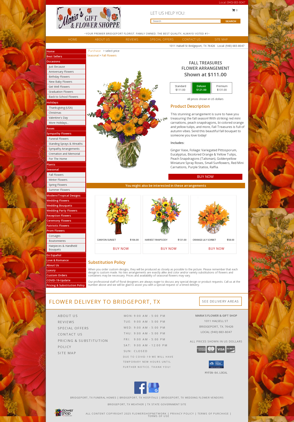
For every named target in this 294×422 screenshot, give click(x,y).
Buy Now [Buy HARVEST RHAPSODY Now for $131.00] (169, 248)
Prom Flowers (56, 230)
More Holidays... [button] (59, 122)
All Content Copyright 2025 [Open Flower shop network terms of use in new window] (108, 413)
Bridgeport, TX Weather (126, 404)
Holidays (52, 102)
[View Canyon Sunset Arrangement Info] (118, 215)
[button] (216, 364)
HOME (72, 39)
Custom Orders (57, 275)
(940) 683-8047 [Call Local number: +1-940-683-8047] (236, 2)
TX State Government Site (166, 404)
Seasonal (53, 169)
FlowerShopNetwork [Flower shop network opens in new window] (149, 413)
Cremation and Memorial (64, 154)
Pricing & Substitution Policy (66, 285)
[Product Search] (185, 21)
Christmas (55, 112)
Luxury (51, 270)
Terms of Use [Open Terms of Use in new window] (158, 416)
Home (51, 51)
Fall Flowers (56, 175)
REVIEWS (132, 39)
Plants (51, 164)
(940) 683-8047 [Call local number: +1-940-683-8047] (221, 332)
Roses (50, 128)
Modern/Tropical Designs (63, 195)
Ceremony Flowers (59, 220)
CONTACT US (191, 39)
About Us (53, 265)
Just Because (57, 66)
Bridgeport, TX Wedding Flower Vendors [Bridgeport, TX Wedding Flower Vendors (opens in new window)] (192, 397)
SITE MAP (221, 39)
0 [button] (235, 10)
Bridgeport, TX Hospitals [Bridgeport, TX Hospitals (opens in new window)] (139, 397)
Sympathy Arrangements (64, 148)
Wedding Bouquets (59, 205)
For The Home (58, 159)
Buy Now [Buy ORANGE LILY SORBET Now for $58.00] (216, 248)
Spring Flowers (58, 185)
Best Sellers (54, 56)
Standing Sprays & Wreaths (66, 143)
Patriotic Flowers (58, 225)
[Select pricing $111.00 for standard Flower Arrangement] (180, 88)
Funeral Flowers (59, 138)
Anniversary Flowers (61, 71)
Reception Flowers (59, 215)
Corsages (54, 236)
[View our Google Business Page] (153, 393)
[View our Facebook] (140, 393)
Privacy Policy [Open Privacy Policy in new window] (182, 413)
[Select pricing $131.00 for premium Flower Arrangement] (222, 88)
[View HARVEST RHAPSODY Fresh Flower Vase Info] (166, 215)
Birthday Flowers (59, 76)
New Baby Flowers (60, 81)
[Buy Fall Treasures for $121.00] (205, 177)
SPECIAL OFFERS (162, 39)
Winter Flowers (58, 180)
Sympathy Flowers (59, 133)
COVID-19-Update (58, 280)
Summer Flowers (59, 190)
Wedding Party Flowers (62, 210)
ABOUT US (102, 39)
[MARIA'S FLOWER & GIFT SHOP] (88, 17)
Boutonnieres (57, 241)
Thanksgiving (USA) (61, 107)
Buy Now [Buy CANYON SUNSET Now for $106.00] (121, 248)
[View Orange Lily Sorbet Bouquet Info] (213, 215)
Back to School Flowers (63, 96)
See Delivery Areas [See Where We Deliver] (220, 301)
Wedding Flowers (58, 200)
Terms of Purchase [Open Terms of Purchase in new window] (213, 413)
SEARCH (231, 21)
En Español (54, 255)
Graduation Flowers (61, 91)
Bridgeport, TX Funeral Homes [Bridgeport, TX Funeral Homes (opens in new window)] (93, 397)
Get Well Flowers (59, 86)
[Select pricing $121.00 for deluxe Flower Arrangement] (201, 88)
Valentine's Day (58, 117)
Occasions (53, 61)
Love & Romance (58, 260)
